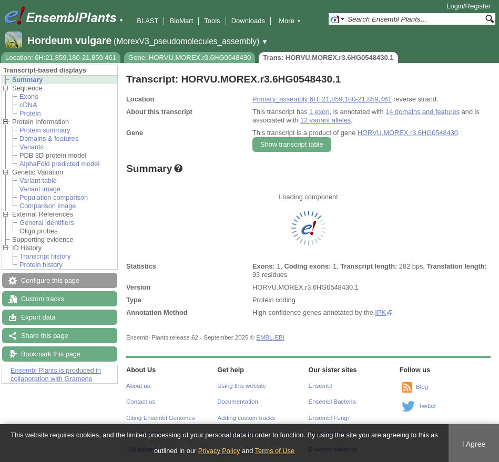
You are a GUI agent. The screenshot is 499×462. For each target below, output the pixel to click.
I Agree (474, 444)
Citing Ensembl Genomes (160, 418)
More (290, 21)
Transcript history (45, 256)
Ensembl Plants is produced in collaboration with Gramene (56, 374)
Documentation (237, 401)
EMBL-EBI (270, 337)
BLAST (147, 21)
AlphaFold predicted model (59, 164)
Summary (27, 80)
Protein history (41, 265)
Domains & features (48, 138)
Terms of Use (274, 451)
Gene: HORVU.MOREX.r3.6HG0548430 (189, 57)
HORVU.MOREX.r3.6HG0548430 (408, 133)
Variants (31, 147)
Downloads (248, 21)
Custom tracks (42, 299)
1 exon (319, 112)
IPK (380, 312)
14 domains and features (422, 112)
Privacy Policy (219, 451)
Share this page (44, 336)
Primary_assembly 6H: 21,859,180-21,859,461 (322, 99)
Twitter (427, 406)
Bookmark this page (50, 354)
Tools (212, 21)
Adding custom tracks (246, 418)
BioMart (181, 21)
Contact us (140, 401)
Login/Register (468, 6)
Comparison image (47, 206)
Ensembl (320, 386)
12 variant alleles (325, 120)
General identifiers (46, 223)
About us (138, 386)
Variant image (39, 189)
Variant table (38, 180)
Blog (422, 387)
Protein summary (44, 130)
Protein (30, 113)
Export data (38, 317)
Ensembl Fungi (329, 418)
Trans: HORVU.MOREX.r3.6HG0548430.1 (328, 57)
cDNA (28, 105)
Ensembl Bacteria (332, 401)
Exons (28, 96)
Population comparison (53, 197)
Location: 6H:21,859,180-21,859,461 (60, 57)
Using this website (241, 386)
